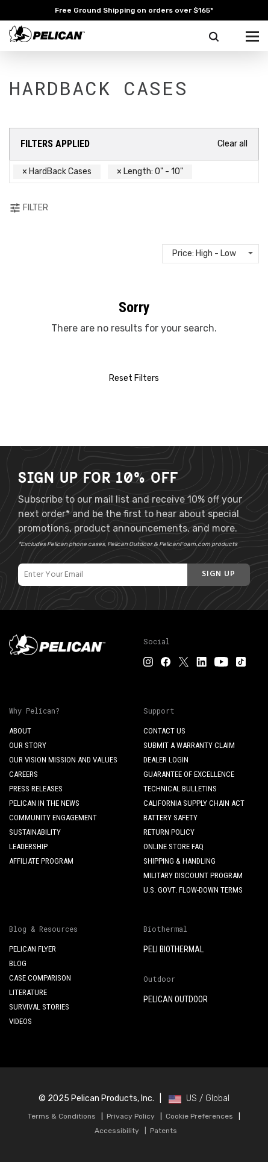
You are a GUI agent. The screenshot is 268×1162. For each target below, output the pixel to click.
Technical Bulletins (180, 788)
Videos (20, 1021)
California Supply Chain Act (194, 803)
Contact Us (164, 730)
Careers (23, 774)
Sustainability (35, 832)
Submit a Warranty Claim (189, 745)
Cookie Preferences (199, 1116)
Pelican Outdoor (175, 999)
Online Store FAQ (173, 846)
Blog (17, 963)
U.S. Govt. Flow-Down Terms (193, 889)
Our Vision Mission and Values (63, 759)
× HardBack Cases (57, 171)
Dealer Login (166, 759)
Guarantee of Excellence (188, 774)
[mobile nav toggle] (252, 34)
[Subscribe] (218, 575)
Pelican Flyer (32, 948)
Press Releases (36, 788)
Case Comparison (40, 977)
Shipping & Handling (179, 860)
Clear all (232, 144)
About (20, 730)
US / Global (199, 1098)
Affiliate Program (41, 860)
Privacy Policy (131, 1116)
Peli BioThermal (173, 949)
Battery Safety (170, 817)
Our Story (27, 745)
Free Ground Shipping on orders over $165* (134, 10)
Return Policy (169, 832)
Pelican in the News (44, 803)
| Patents (159, 1130)
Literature (28, 992)
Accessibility (117, 1130)
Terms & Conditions (62, 1116)
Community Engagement (53, 817)
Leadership (28, 846)
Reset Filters (134, 378)
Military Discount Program (193, 875)
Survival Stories (39, 1006)
